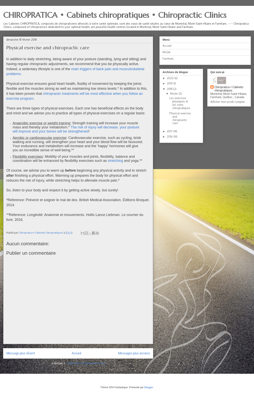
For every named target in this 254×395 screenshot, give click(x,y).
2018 (170, 88)
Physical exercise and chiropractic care (180, 118)
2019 (170, 83)
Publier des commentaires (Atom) (86, 363)
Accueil (76, 353)
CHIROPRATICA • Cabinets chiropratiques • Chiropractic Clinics (114, 15)
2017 (170, 131)
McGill (166, 52)
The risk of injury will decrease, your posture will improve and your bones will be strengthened (76, 129)
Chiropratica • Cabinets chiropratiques (228, 88)
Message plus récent (20, 353)
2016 (170, 136)
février (174, 93)
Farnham (168, 58)
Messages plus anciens (134, 353)
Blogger (148, 387)
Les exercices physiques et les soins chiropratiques (179, 102)
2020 (170, 78)
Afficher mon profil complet (227, 101)
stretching (115, 161)
